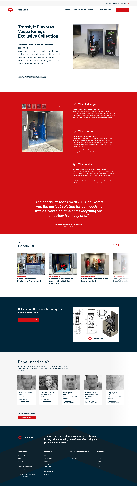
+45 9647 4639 (68, 401)
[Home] (18, 10)
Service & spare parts (104, 9)
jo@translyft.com (25, 401)
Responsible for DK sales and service (92, 395)
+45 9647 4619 (112, 401)
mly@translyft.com (70, 402)
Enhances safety (21, 276)
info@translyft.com (27, 469)
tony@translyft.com (114, 402)
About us (116, 3)
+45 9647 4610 (46, 399)
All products (47, 456)
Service (72, 456)
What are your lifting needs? (83, 9)
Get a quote (121, 9)
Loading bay (47, 464)
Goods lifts (47, 461)
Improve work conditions (88, 276)
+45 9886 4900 (29, 466)
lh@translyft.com (47, 401)
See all (115, 245)
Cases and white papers (27, 319)
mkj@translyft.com (92, 402)
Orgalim (99, 466)
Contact (123, 3)
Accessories (47, 474)
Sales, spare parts (46, 394)
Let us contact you (26, 417)
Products (67, 9)
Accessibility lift (48, 471)
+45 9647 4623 (90, 401)
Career (98, 456)
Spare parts (73, 458)
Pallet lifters (47, 466)
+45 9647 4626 (24, 399)
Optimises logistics (54, 276)
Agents (99, 458)
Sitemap (99, 461)
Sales (20, 394)
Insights (108, 3)
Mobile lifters (47, 469)
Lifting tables (48, 458)
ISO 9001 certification (103, 464)
